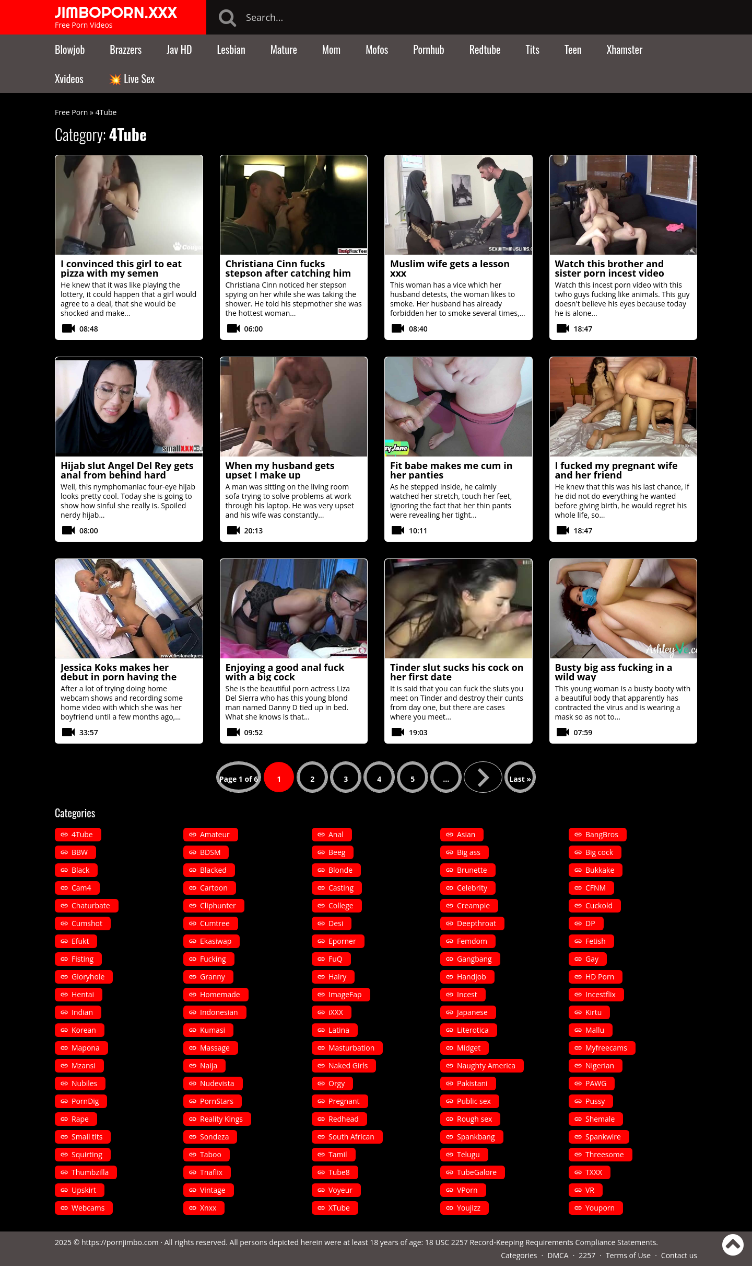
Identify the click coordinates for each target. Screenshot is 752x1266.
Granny (212, 977)
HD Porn (599, 977)
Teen (573, 49)
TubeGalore (477, 1172)
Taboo (210, 1154)
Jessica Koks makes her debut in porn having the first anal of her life (119, 676)
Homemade (220, 994)
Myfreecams (606, 1048)
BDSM (210, 852)
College (341, 905)
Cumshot (87, 923)
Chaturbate (91, 905)
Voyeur (340, 1190)
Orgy (336, 1083)
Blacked (213, 870)
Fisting (82, 959)
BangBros (601, 834)
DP (590, 923)
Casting (341, 888)
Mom (331, 49)
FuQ (335, 959)
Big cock (599, 852)
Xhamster (625, 49)
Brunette (472, 870)
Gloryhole (88, 977)
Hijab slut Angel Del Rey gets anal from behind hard (127, 470)
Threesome (604, 1154)
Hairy (337, 977)
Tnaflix (211, 1172)
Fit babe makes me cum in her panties (451, 470)
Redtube (485, 49)
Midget (468, 1048)
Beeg (336, 852)
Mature (284, 49)
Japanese (472, 1012)
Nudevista (217, 1083)
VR (589, 1190)
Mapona (86, 1048)
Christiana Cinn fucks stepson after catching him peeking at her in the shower (293, 273)
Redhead (343, 1119)
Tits (532, 49)
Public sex (474, 1101)
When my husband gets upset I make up (280, 470)
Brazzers (126, 49)
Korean (84, 1030)
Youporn (600, 1208)
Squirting (87, 1154)
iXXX (335, 1012)
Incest (467, 994)
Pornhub (428, 49)
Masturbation (351, 1048)
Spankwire (603, 1137)
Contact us (679, 1255)
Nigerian (599, 1065)
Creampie (473, 905)
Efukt (80, 941)
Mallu (594, 1030)
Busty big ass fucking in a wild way (614, 672)
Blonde (340, 870)
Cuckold (599, 905)
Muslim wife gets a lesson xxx (450, 268)
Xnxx (208, 1208)
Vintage (213, 1190)
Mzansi (84, 1065)
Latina (338, 1030)
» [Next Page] (483, 777)
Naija (208, 1065)
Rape (80, 1119)
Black (80, 870)
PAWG (595, 1083)
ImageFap (345, 994)
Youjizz (468, 1208)
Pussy (595, 1101)
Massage (215, 1048)
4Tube (82, 834)
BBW (80, 852)
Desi (335, 923)
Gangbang (474, 959)
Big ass (468, 852)
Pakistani (472, 1083)
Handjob (471, 977)
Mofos (377, 49)
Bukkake (599, 870)
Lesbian (231, 49)
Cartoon (214, 888)
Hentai (83, 994)
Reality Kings (221, 1119)
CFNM (595, 888)
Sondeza (214, 1137)
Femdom (472, 941)
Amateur (215, 834)
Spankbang (476, 1137)
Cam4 (81, 888)
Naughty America (486, 1065)
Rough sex (474, 1119)
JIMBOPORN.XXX (116, 12)
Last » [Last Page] (520, 779)
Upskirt (84, 1190)
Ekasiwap (215, 941)
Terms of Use (628, 1255)
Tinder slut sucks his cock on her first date (457, 672)
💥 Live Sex (132, 78)
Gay (591, 959)
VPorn (467, 1190)
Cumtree (215, 923)
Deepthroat (476, 923)
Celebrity (472, 888)
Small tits (87, 1137)
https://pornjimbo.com (120, 1242)
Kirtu (593, 1012)
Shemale (600, 1119)
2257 (587, 1255)
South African (351, 1137)
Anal (336, 834)
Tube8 (339, 1172)
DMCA (557, 1255)
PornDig (85, 1101)
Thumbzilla (90, 1172)
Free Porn (71, 112)
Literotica (473, 1030)
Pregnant (344, 1101)
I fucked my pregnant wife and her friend (616, 470)
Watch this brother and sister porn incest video (609, 268)
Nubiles (84, 1083)
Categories (519, 1255)
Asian (466, 834)
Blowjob (70, 49)
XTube (339, 1208)
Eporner (342, 941)
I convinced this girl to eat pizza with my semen (121, 268)
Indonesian (219, 1012)
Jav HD (179, 49)
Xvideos (69, 78)
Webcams (88, 1208)
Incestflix (600, 994)
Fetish (595, 941)
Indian (82, 1012)
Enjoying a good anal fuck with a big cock (285, 672)
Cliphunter (218, 905)
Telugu (468, 1154)
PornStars (216, 1101)
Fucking (213, 959)
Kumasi (212, 1030)
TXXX (593, 1172)
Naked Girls (348, 1065)
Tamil (337, 1154)
